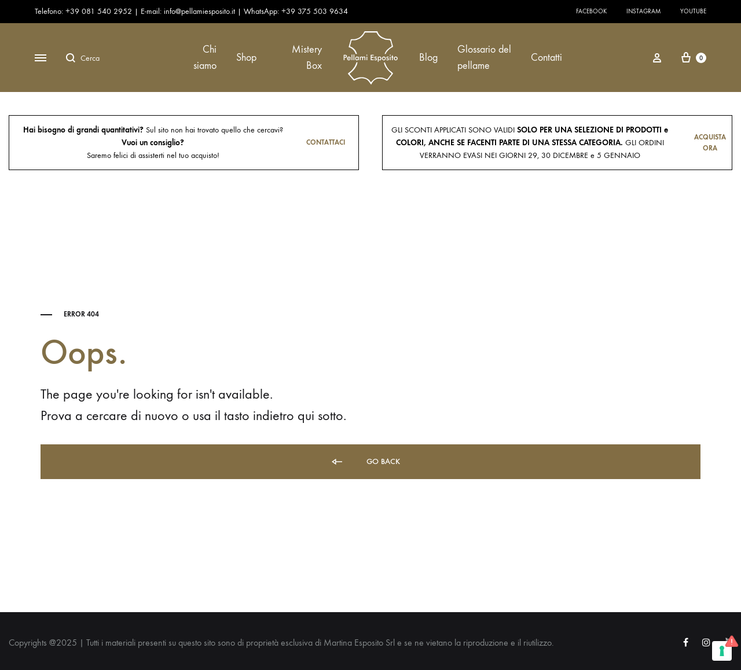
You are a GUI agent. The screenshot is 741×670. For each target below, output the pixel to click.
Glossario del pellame (484, 57)
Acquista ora (710, 142)
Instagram (643, 11)
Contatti (546, 57)
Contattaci (325, 142)
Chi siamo (205, 57)
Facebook (591, 11)
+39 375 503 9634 (314, 11)
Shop (246, 57)
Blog (428, 57)
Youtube (693, 11)
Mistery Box (307, 57)
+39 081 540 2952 (99, 11)
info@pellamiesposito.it (199, 11)
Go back (365, 462)
